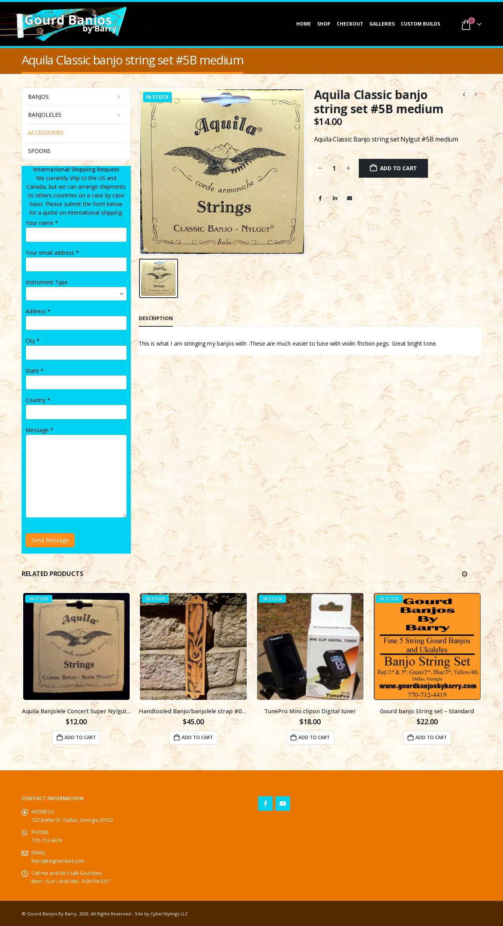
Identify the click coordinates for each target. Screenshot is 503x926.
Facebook (320, 198)
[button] (464, 573)
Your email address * (52, 252)
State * (35, 370)
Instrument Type (47, 282)
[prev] (464, 94)
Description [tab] (156, 318)
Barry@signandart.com (57, 861)
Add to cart (398, 168)
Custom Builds (420, 23)
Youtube (282, 803)
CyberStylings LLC (169, 914)
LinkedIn (335, 198)
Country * (38, 400)
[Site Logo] (71, 24)
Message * (39, 430)
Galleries (382, 23)
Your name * (42, 222)
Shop (323, 23)
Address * (38, 311)
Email (349, 198)
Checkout (350, 23)
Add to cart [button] (80, 737)
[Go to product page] (76, 646)
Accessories (46, 132)
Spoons (39, 151)
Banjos (38, 96)
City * (33, 340)
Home (303, 23)
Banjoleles (44, 114)
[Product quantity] (334, 168)
